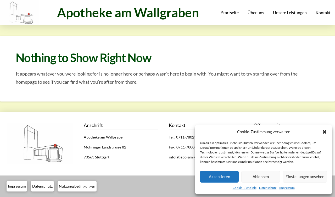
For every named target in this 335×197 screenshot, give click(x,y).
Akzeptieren (219, 176)
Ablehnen (261, 176)
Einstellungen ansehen (305, 176)
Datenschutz (268, 188)
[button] (324, 132)
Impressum (287, 188)
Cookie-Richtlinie (244, 188)
